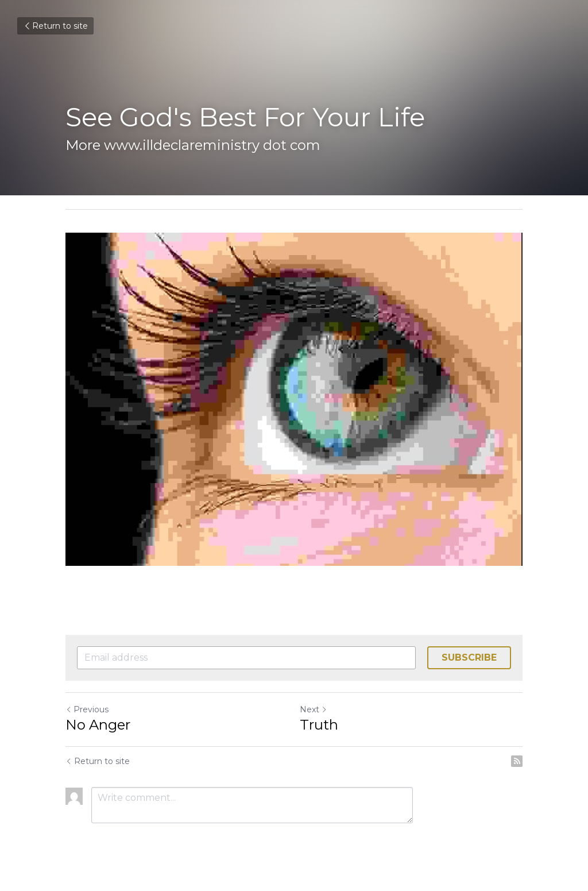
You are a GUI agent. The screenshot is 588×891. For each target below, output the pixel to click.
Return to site (55, 26)
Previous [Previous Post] (87, 709)
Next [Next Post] (313, 709)
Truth (319, 724)
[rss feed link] (517, 761)
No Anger (97, 724)
